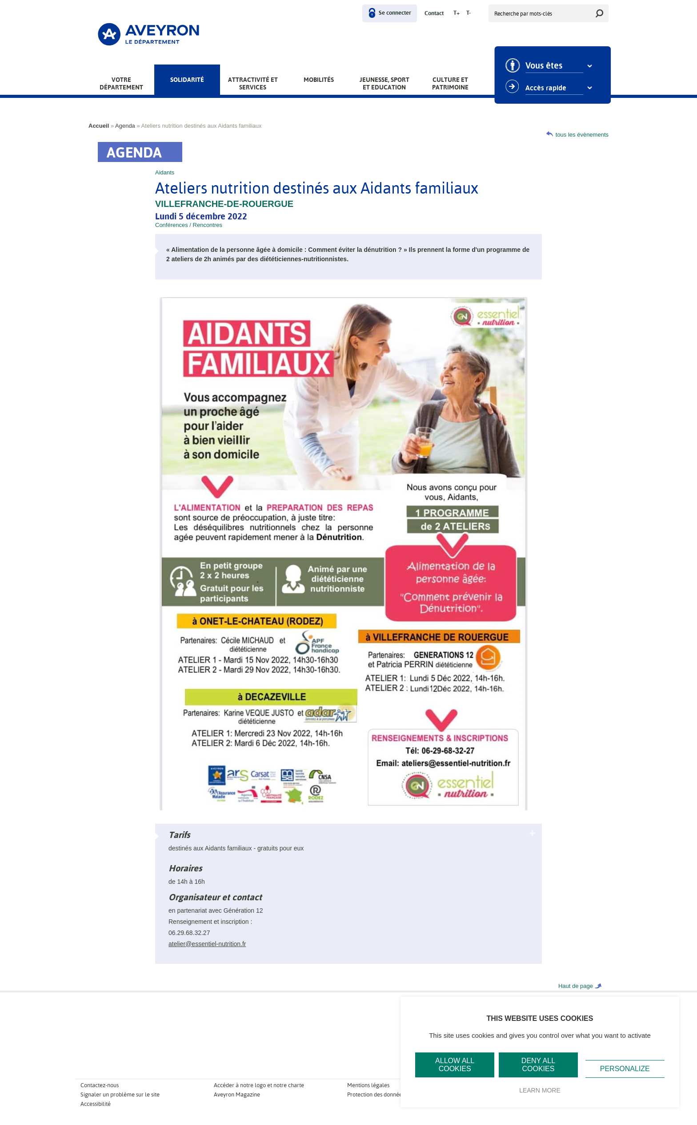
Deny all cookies (538, 1064)
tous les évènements (582, 134)
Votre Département (121, 83)
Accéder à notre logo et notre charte (259, 1085)
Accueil (98, 125)
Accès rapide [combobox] (549, 88)
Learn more (540, 1090)
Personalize (625, 1068)
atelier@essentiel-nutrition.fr (207, 943)
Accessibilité (95, 1104)
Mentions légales (368, 1085)
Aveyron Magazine (237, 1094)
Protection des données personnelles (392, 1094)
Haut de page (575, 986)
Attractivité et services (253, 83)
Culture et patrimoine (450, 83)
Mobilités (319, 79)
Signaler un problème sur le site (120, 1094)
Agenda (125, 125)
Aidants (164, 172)
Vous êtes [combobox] (547, 65)
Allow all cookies (454, 1064)
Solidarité (187, 79)
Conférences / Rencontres (188, 225)
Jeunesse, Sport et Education (384, 83)
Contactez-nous (99, 1085)
